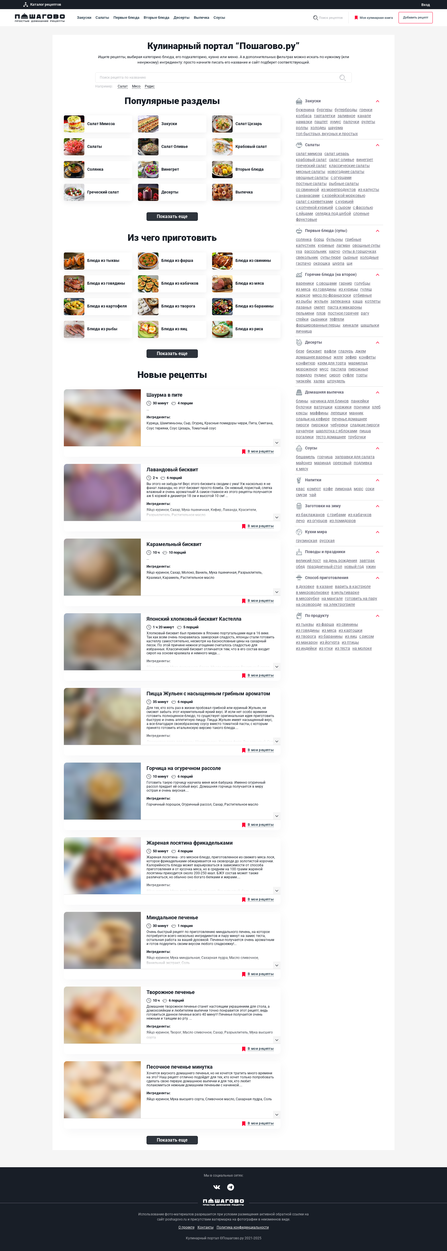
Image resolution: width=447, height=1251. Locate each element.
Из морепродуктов (338, 189)
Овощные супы (366, 245)
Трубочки (357, 437)
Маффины (319, 413)
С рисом (366, 636)
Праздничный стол (324, 566)
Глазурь (345, 351)
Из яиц (351, 636)
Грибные (353, 239)
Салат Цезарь (336, 153)
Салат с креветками (314, 201)
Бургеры (324, 109)
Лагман (343, 245)
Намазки (304, 121)
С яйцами (304, 213)
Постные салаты (311, 183)
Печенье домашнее (349, 419)
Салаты (102, 17)
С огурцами (341, 177)
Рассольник (315, 251)
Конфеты (367, 357)
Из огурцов (317, 520)
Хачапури (305, 431)
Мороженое (306, 369)
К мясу (302, 468)
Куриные (326, 245)
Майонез (304, 463)
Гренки (365, 109)
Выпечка (201, 17)
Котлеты (373, 301)
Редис (150, 86)
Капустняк (306, 245)
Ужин (371, 566)
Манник (356, 413)
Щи (349, 263)
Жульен (321, 301)
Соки (369, 488)
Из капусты (368, 189)
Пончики (362, 407)
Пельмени (305, 313)
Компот (314, 488)
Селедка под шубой (333, 213)
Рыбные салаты (344, 183)
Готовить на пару (361, 598)
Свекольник (307, 257)
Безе (300, 351)
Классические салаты (349, 165)
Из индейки (306, 648)
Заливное (346, 115)
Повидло (304, 375)
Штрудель (336, 381)
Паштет (321, 121)
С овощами (326, 283)
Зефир (351, 357)
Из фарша (325, 624)
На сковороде (308, 604)
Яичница (304, 331)
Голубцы (362, 283)
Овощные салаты (312, 177)
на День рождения (340, 560)
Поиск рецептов (331, 18)
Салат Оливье (341, 159)
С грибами (336, 514)
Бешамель (305, 457)
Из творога (306, 636)
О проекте (186, 1227)
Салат (123, 86)
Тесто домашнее (331, 437)
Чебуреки (339, 425)
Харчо (334, 251)
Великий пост (308, 560)
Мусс (324, 369)
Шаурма (335, 127)
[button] (377, 101)
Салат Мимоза (309, 153)
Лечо (300, 520)
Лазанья (304, 307)
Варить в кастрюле (353, 586)
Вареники (305, 283)
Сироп (334, 375)
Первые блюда (126, 17)
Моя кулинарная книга (373, 18)
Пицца (365, 431)
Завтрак (367, 560)
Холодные (369, 257)
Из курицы (348, 289)
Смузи (301, 494)
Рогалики (305, 437)
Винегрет (364, 159)
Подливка (363, 463)
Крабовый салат (311, 159)
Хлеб (376, 407)
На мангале (332, 598)
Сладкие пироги (364, 425)
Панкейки (360, 401)
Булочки (304, 407)
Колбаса (304, 115)
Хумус (335, 121)
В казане (324, 586)
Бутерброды (346, 109)
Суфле (348, 375)
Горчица (325, 457)
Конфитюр (305, 363)
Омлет (319, 307)
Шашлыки (370, 325)
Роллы (302, 127)
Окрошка (321, 263)
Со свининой (307, 189)
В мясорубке (307, 598)
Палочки (351, 121)
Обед (300, 566)
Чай (312, 494)
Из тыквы (305, 624)
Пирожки (319, 425)
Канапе (364, 115)
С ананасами (308, 195)
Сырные (350, 257)
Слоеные (361, 213)
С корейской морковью (343, 195)
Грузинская (306, 540)
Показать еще (172, 216)
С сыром (343, 207)
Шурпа (338, 263)
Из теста (342, 648)
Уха (299, 251)
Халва (319, 381)
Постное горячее (343, 313)
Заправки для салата (355, 457)
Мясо (136, 86)
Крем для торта (332, 363)
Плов (321, 313)
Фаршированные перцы (318, 325)
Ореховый (342, 463)
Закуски (84, 17)
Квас (300, 488)
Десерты (182, 17)
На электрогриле (339, 604)
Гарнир (345, 283)
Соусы (219, 17)
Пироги (302, 425)
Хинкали (350, 325)
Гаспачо (303, 263)
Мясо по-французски (331, 295)
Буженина (305, 109)
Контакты (206, 1227)
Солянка (304, 239)
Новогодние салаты (346, 171)
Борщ (319, 239)
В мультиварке (345, 592)
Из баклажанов (310, 514)
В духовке (305, 586)
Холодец (318, 127)
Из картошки (350, 630)
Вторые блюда (156, 17)
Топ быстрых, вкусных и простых (327, 133)
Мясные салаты (310, 171)
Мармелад (357, 363)
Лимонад (343, 488)
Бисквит (314, 351)
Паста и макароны (345, 307)
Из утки (326, 648)
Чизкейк (303, 381)
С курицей (344, 201)
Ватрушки (323, 407)
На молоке (362, 648)
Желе (338, 357)
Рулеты (368, 121)
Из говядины (324, 289)
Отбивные (362, 295)
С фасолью (363, 207)
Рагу (365, 313)
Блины (302, 401)
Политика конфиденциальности (243, 1227)
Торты (361, 375)
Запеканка (340, 301)
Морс (358, 488)
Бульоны (334, 239)
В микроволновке (312, 592)
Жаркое (303, 295)
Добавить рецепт (415, 17)
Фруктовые (306, 219)
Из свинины (347, 624)
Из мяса (303, 289)
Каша (358, 301)
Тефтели (337, 319)
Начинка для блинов (329, 401)
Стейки (302, 319)
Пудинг (320, 375)
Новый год (354, 566)
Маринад (322, 463)
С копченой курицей (314, 207)
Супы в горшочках (359, 251)
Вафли (330, 351)
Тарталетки (324, 115)
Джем (360, 351)
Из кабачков (359, 514)
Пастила (338, 369)
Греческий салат (311, 165)
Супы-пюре (330, 257)
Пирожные (358, 369)
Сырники (319, 319)
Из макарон (307, 642)
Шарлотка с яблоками (336, 431)
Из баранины (330, 636)
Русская (327, 540)
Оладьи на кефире (313, 419)
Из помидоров (343, 520)
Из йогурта (330, 642)
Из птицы (350, 642)
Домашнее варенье (313, 357)
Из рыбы (304, 301)
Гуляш (366, 289)
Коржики (343, 407)
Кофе (328, 488)
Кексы (302, 413)
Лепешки (339, 413)
